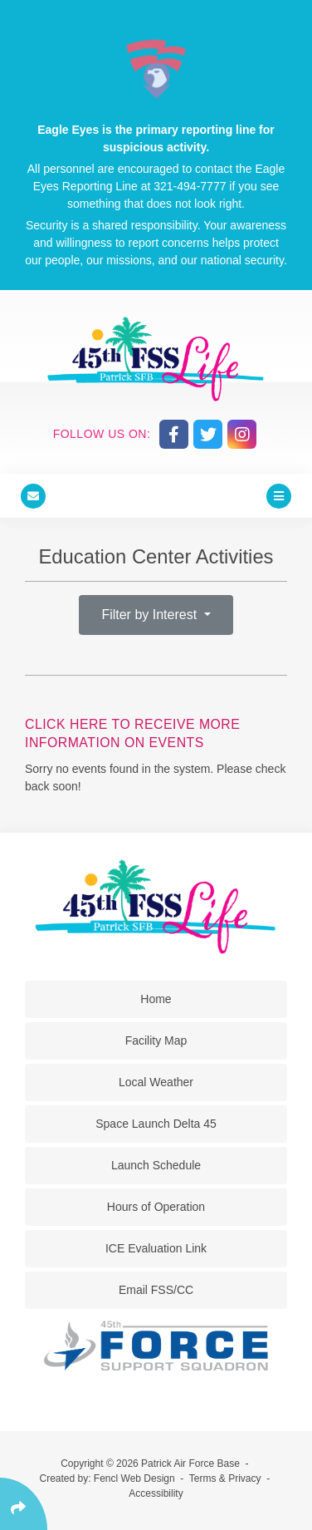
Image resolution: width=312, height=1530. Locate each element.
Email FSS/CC (156, 1289)
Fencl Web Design (134, 1478)
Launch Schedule (156, 1165)
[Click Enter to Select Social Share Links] (23, 1504)
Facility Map (156, 1040)
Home (155, 999)
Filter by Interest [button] (150, 615)
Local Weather (156, 1082)
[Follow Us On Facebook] (173, 434)
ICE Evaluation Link (156, 1248)
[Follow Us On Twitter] (207, 434)
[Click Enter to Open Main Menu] (279, 496)
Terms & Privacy (225, 1478)
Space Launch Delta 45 (156, 1123)
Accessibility (156, 1493)
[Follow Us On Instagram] (241, 434)
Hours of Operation (156, 1206)
